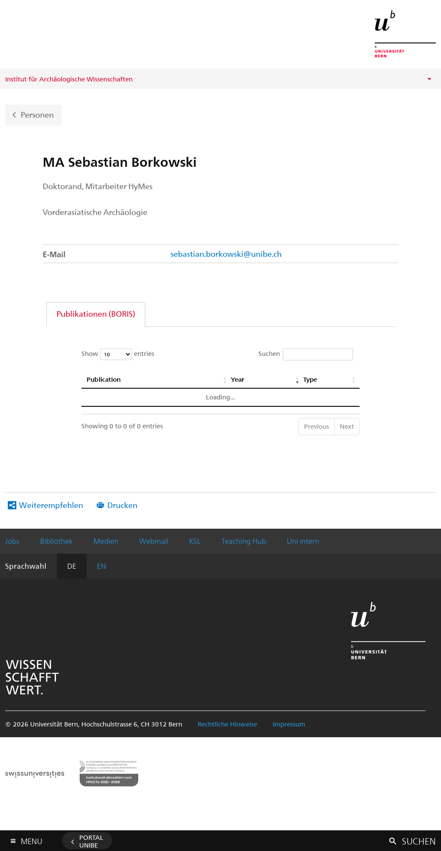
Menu (31, 839)
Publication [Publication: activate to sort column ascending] (104, 379)
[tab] (96, 313)
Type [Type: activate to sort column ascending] (310, 379)
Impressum (289, 724)
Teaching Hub (243, 541)
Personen (37, 114)
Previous (316, 426)
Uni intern (303, 541)
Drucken (122, 504)
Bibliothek (56, 541)
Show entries (117, 354)
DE (71, 565)
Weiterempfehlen (51, 504)
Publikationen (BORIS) (95, 313)
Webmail (153, 541)
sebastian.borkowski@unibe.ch (226, 253)
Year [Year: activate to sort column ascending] (237, 379)
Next (347, 426)
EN (101, 565)
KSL (195, 541)
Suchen (305, 354)
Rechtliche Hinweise (227, 724)
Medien (105, 541)
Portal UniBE (91, 841)
